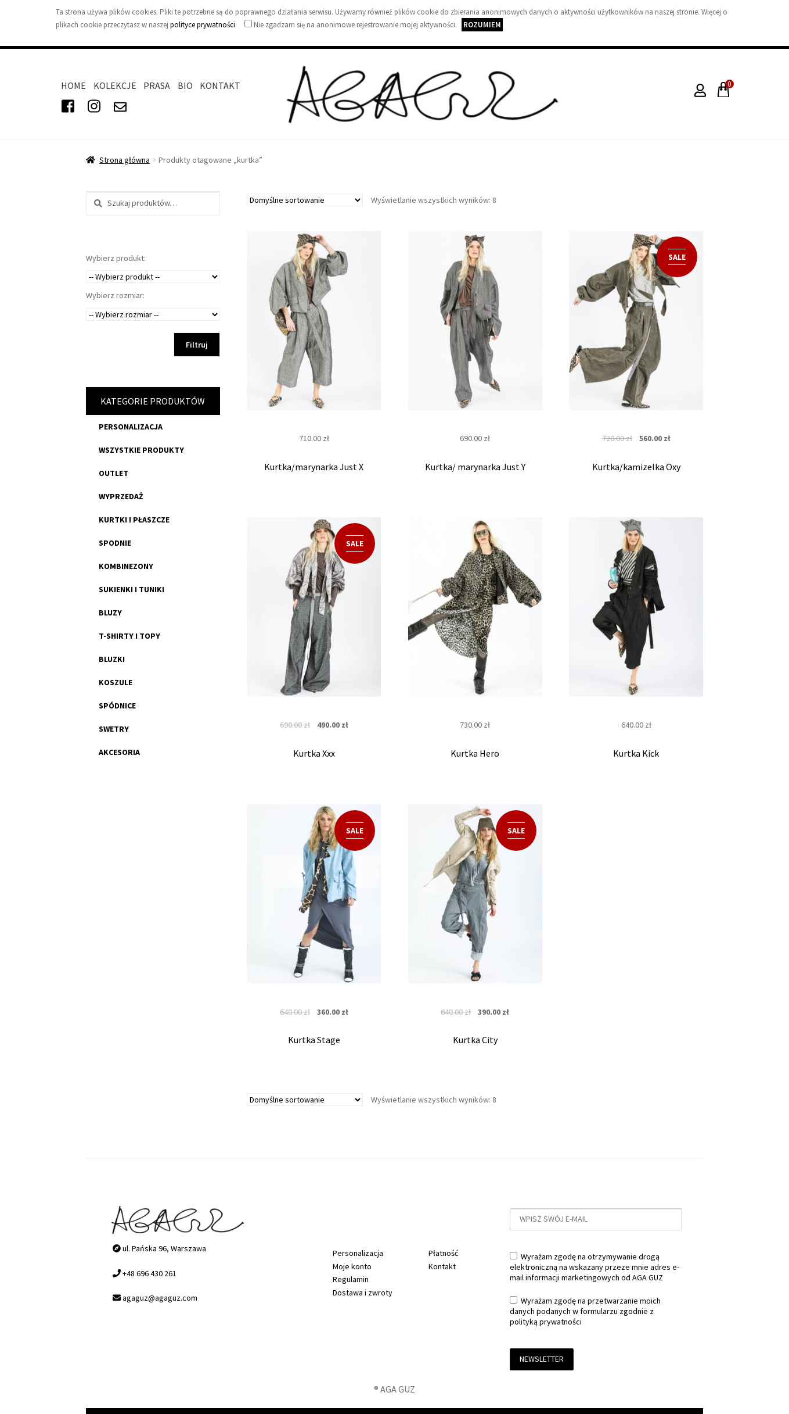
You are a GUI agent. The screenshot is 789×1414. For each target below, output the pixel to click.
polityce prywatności (202, 25)
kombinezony (126, 566)
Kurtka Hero (475, 753)
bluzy (110, 612)
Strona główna (124, 160)
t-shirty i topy (129, 636)
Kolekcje (114, 85)
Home (73, 85)
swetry (114, 729)
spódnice (117, 705)
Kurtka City (475, 1040)
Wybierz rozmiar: (115, 295)
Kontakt (220, 85)
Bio (185, 85)
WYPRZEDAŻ (121, 496)
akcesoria (119, 752)
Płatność (443, 1253)
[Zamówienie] (305, 200)
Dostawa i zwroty (362, 1292)
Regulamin (351, 1279)
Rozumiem (482, 25)
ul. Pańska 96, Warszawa (159, 1248)
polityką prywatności (546, 1321)
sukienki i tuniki (131, 589)
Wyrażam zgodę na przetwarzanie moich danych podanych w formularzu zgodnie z (585, 1311)
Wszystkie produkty (141, 450)
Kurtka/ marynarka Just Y (475, 466)
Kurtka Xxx (314, 753)
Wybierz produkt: (116, 258)
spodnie (115, 543)
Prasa (156, 85)
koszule (115, 682)
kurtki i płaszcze (134, 519)
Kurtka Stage (314, 1040)
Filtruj (197, 344)
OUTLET (113, 473)
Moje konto (352, 1266)
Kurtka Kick (636, 753)
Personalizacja (131, 426)
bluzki (112, 659)
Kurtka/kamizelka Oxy (636, 466)
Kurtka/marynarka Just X (313, 466)
